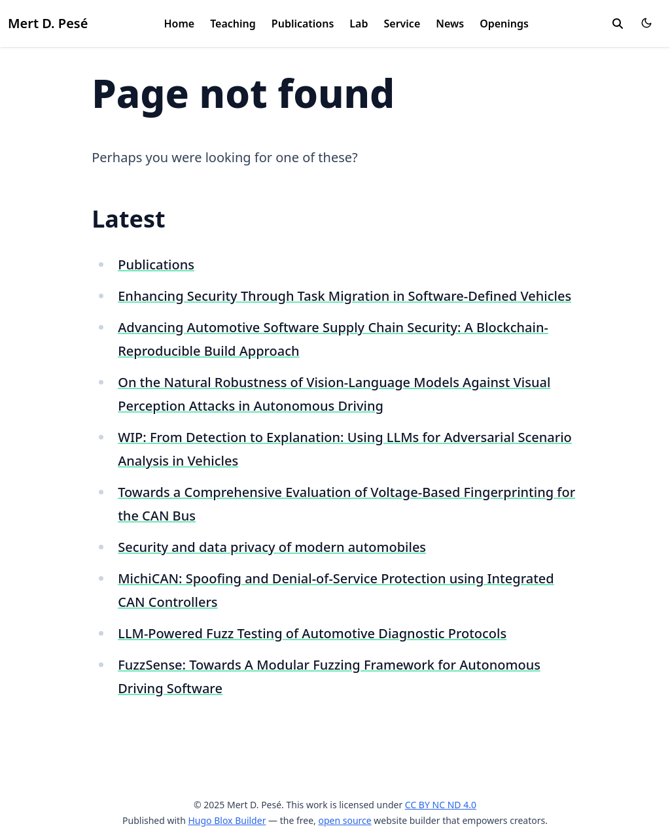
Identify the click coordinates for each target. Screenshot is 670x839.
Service (401, 23)
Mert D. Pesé (48, 23)
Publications (303, 23)
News (450, 23)
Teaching (233, 23)
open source (344, 820)
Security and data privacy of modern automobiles (272, 547)
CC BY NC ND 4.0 (440, 804)
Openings (504, 23)
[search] (618, 23)
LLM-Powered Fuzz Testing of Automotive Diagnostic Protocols (312, 633)
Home (179, 23)
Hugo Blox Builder (227, 820)
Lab (358, 23)
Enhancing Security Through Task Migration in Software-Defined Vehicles (344, 296)
